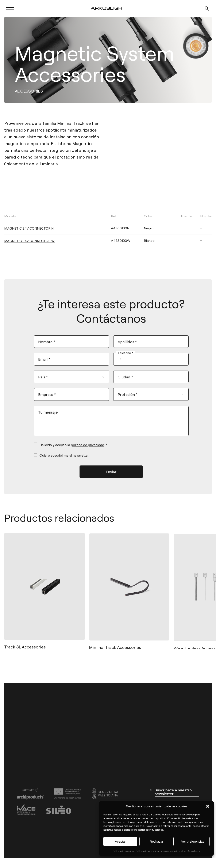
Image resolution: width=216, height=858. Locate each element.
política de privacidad (87, 451)
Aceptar (120, 841)
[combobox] (118, 366)
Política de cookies (123, 851)
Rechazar (156, 841)
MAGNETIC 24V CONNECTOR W (29, 251)
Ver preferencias (192, 841)
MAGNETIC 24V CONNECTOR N (29, 238)
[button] (207, 806)
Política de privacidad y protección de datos (160, 851)
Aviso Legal (194, 851)
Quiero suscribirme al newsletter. (64, 462)
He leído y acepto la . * (73, 451)
